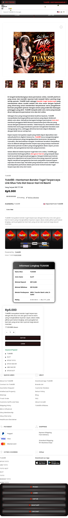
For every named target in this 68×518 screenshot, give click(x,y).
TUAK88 (38, 137)
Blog (37, 395)
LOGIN (17, 15)
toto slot (55, 120)
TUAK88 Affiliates (41, 405)
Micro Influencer (6, 409)
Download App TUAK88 (44, 381)
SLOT (2, 472)
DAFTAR (51, 15)
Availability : (9, 204)
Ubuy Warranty (5, 416)
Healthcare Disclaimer (8, 420)
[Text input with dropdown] (28, 12)
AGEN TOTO (4, 482)
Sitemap (3, 395)
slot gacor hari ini (37, 154)
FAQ (36, 398)
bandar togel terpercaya (46, 101)
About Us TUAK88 (6, 381)
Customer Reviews (42, 388)
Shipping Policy (5, 405)
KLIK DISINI (17, 255)
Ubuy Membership (6, 412)
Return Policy (40, 391)
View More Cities (6, 486)
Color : (9, 210)
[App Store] (41, 463)
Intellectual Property (7, 391)
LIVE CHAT (34, 512)
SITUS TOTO (4, 461)
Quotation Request (7, 388)
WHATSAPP (50, 505)
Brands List (39, 384)
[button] (61, 27)
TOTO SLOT (4, 468)
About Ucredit (40, 402)
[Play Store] (54, 463)
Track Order (4, 398)
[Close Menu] (2, 9)
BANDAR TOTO (5, 479)
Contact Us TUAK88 (7, 384)
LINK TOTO (4, 465)
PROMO (18, 498)
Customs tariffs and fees (9, 402)
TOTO (2, 475)
